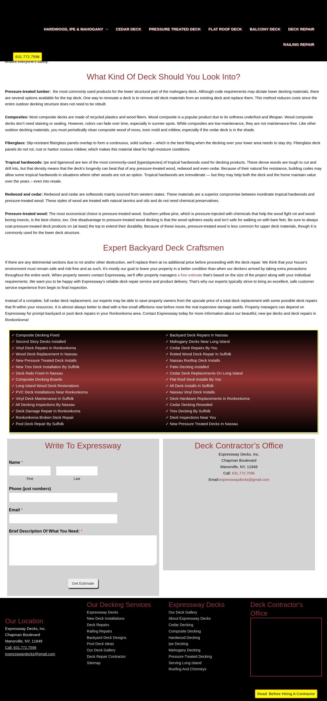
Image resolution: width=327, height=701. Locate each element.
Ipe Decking (179, 643)
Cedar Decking (181, 625)
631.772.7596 (243, 473)
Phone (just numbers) (30, 489)
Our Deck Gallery (101, 650)
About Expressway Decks (190, 618)
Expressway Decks (103, 612)
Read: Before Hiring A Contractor (286, 694)
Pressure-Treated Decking (191, 656)
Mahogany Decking (185, 650)
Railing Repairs (100, 631)
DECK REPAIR (301, 29)
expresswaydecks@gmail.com (244, 479)
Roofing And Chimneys (188, 669)
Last (77, 479)
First (30, 479)
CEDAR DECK (128, 29)
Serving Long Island (186, 663)
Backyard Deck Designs (107, 637)
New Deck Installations (106, 618)
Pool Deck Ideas (101, 643)
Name (16, 462)
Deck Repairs (98, 625)
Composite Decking (185, 631)
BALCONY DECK (265, 29)
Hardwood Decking (185, 637)
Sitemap (94, 663)
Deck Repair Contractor (107, 656)
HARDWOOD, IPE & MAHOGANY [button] (73, 29)
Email (15, 510)
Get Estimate (83, 583)
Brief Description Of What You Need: (45, 531)
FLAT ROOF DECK (225, 29)
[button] (28, 56)
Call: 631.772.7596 (21, 647)
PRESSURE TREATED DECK (175, 29)
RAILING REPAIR (298, 44)
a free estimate (190, 275)
